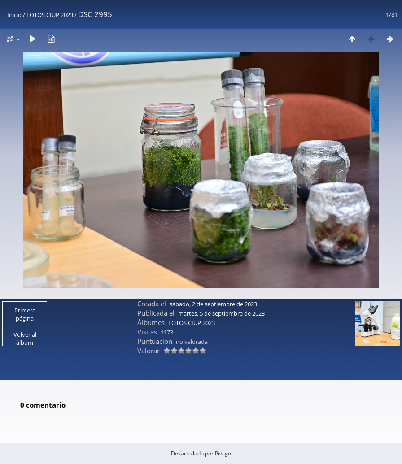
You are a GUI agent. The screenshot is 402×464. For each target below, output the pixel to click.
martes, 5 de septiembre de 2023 (221, 313)
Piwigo (223, 453)
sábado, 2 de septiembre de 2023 (213, 304)
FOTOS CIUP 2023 (49, 15)
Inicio (14, 15)
